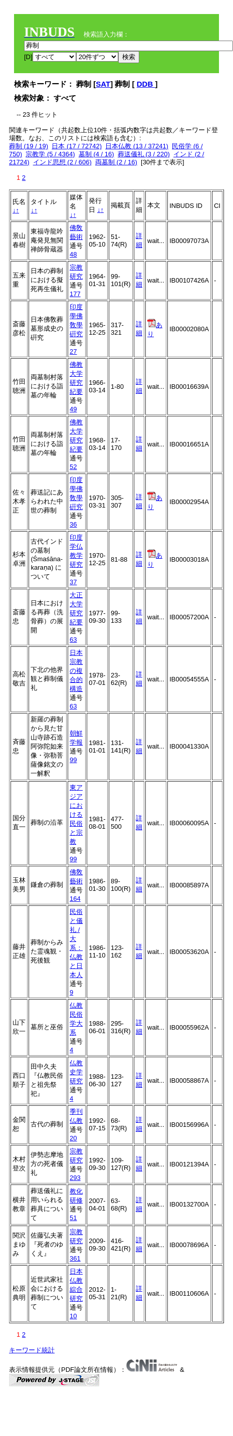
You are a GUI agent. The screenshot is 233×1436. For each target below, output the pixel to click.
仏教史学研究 (76, 1072)
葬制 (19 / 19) (28, 146)
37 (73, 582)
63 (73, 639)
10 (73, 1316)
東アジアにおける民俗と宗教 (76, 814)
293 (75, 1177)
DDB (146, 84)
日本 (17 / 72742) (77, 146)
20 (73, 1138)
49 (73, 409)
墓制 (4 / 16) (96, 154)
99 (73, 760)
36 (73, 524)
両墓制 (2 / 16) (116, 162)
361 (75, 1258)
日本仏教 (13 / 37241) (136, 146)
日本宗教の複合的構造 (76, 670)
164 (75, 898)
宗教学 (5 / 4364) (50, 154)
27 (73, 351)
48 (73, 254)
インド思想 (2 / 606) (62, 162)
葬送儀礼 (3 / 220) (144, 154)
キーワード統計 (32, 1350)
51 (73, 1218)
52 (73, 466)
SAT (103, 84)
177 (75, 294)
